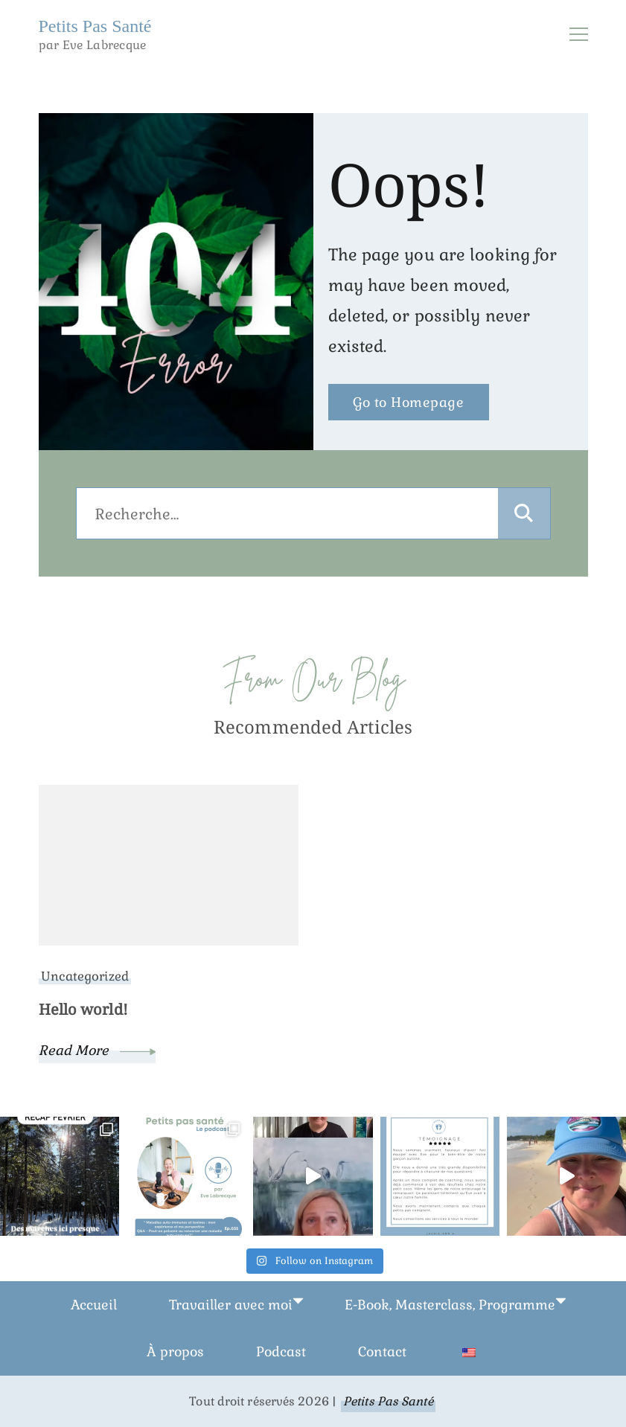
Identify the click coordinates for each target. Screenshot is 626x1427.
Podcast (281, 1351)
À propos (175, 1351)
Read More (97, 1050)
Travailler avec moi (231, 1304)
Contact (382, 1351)
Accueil (94, 1304)
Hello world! (83, 1009)
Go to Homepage (408, 402)
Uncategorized (85, 976)
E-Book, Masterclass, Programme (450, 1304)
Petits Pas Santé (95, 26)
